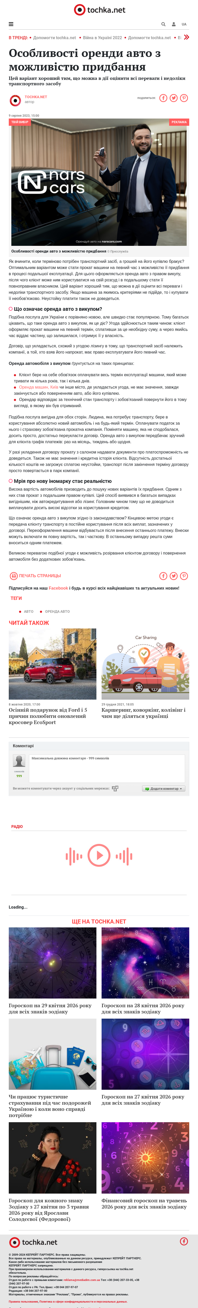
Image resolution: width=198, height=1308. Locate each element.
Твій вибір (19, 122)
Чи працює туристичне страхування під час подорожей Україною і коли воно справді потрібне (50, 1106)
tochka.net (36, 97)
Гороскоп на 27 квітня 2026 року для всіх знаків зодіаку (143, 1099)
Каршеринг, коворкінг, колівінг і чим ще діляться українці (144, 712)
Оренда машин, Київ (38, 387)
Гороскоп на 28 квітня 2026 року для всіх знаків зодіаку (143, 1008)
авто (29, 611)
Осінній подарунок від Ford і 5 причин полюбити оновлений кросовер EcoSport (48, 716)
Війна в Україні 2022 (102, 37)
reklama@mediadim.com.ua (82, 1280)
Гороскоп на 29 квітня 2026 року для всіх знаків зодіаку (50, 1008)
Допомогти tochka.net (55, 37)
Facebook (58, 588)
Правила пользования (23, 1301)
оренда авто (57, 611)
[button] (174, 24)
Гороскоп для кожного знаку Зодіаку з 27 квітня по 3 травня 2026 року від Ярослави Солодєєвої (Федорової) (49, 1209)
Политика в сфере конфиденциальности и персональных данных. (83, 1301)
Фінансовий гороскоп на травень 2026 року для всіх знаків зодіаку (144, 1203)
